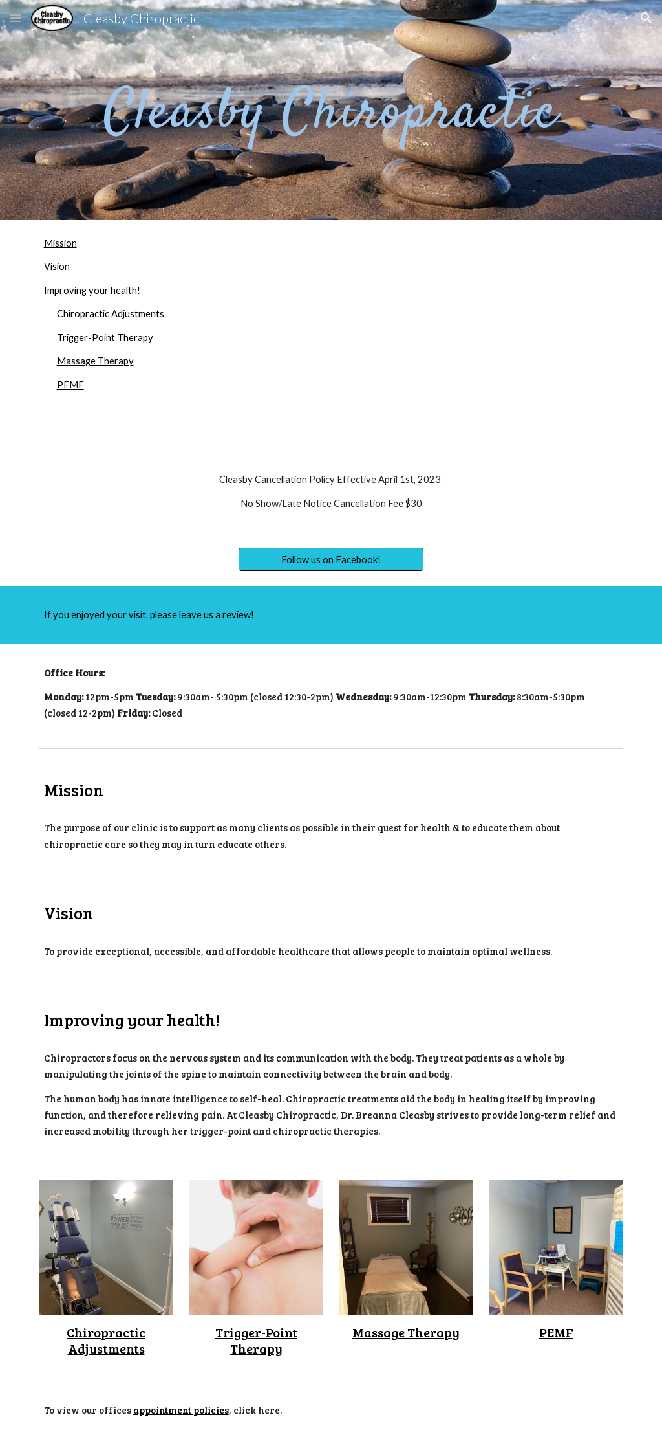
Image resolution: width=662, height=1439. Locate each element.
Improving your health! (92, 290)
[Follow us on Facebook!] (331, 559)
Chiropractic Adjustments (110, 313)
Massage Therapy (95, 360)
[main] (331, 110)
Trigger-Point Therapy (105, 337)
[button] (15, 18)
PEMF (70, 384)
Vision (57, 266)
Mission (60, 243)
